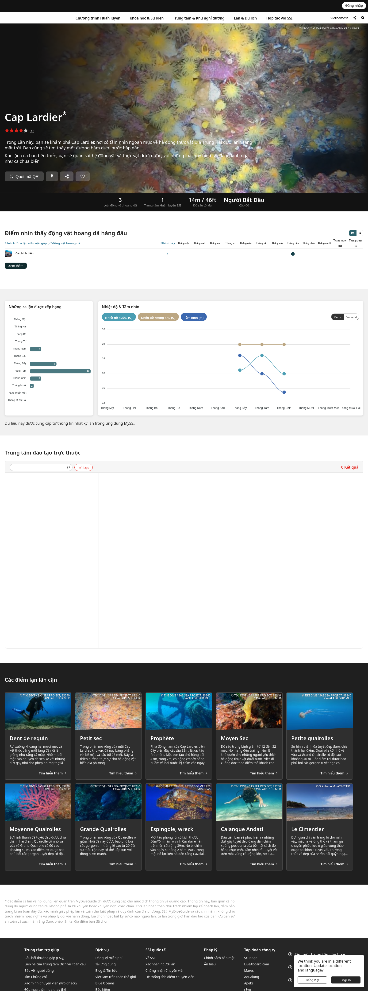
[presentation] (39, 467)
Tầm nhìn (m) (193, 317)
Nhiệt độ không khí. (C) (158, 317)
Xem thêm (15, 266)
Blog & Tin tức (106, 970)
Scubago (250, 958)
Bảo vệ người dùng (39, 970)
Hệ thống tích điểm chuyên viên (170, 977)
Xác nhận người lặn (160, 964)
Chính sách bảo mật (219, 958)
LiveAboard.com (256, 964)
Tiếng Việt (312, 980)
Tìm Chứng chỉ (35, 977)
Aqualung (251, 977)
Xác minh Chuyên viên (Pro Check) (50, 983)
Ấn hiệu (210, 964)
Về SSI (150, 958)
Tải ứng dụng (105, 964)
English (346, 980)
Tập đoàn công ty (259, 950)
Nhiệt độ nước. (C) (118, 317)
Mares (249, 970)
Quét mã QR (24, 176)
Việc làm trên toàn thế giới (115, 977)
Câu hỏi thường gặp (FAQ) (44, 958)
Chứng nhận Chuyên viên (165, 970)
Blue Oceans (105, 983)
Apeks (248, 983)
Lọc (83, 468)
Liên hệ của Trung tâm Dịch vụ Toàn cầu (55, 964)
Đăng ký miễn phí (108, 958)
